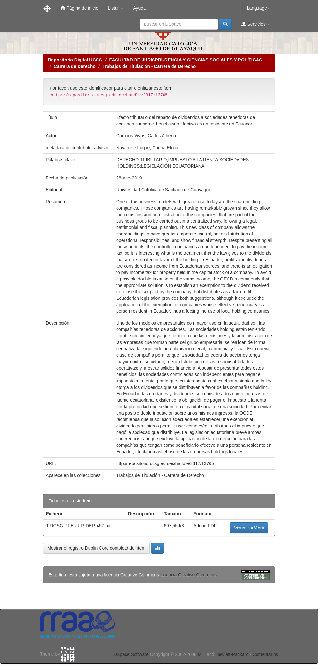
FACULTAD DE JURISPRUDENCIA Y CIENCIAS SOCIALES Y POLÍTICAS (185, 59)
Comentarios (265, 654)
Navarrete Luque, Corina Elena (147, 147)
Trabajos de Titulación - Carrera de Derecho (149, 66)
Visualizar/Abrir (249, 527)
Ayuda (139, 8)
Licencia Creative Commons (188, 574)
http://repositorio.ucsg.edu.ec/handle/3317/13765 (165, 463)
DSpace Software (131, 654)
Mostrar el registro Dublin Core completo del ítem (96, 548)
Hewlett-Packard (231, 654)
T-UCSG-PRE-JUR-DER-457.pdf (79, 525)
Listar (115, 8)
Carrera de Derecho (75, 66)
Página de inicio (79, 8)
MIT (201, 654)
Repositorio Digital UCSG (75, 59)
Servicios (255, 24)
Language (258, 8)
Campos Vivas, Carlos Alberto (146, 135)
